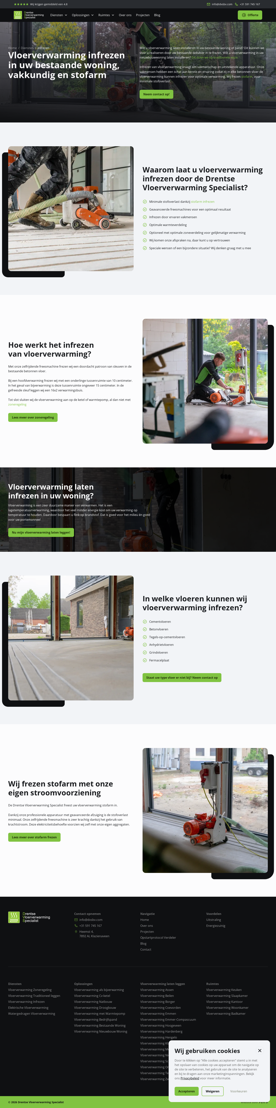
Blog (157, 15)
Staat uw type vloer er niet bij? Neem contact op (182, 678)
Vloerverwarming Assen (157, 990)
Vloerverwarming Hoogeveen (160, 1025)
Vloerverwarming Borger (157, 1002)
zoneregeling (17, 404)
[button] (260, 1050)
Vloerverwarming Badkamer (226, 1014)
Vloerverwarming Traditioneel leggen (34, 996)
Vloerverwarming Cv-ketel (92, 996)
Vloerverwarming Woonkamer (227, 1008)
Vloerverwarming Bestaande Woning (100, 1025)
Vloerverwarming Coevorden (160, 1008)
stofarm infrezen (203, 202)
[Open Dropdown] (59, 15)
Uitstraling (213, 920)
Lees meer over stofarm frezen (34, 837)
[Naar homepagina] (29, 917)
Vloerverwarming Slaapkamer (227, 996)
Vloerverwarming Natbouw (93, 1002)
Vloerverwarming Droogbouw (95, 1008)
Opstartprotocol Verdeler (158, 938)
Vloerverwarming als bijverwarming (99, 990)
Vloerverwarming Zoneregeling (30, 990)
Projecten (143, 15)
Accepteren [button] (186, 1091)
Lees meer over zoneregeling (33, 417)
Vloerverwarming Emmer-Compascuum (168, 1019)
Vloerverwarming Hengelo (158, 1037)
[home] (29, 15)
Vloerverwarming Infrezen (26, 1002)
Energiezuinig (215, 926)
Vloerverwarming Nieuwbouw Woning (100, 1031)
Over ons (125, 15)
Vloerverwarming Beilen (157, 996)
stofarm (247, 77)
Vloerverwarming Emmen (158, 1014)
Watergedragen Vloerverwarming (31, 1014)
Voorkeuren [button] (238, 1091)
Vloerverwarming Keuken (224, 990)
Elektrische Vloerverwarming (28, 1008)
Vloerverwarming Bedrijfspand (95, 1019)
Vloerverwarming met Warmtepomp (99, 1014)
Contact (145, 949)
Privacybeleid (190, 1078)
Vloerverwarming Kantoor (224, 1002)
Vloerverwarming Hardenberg (161, 1031)
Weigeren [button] (213, 1091)
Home (144, 920)
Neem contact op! (156, 94)
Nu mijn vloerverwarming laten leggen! (41, 532)
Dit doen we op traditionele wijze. (215, 57)
